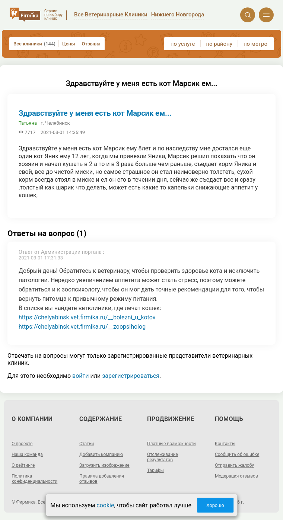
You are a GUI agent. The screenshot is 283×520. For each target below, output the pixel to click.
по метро (255, 44)
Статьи (86, 443)
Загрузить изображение (104, 465)
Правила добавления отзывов (101, 478)
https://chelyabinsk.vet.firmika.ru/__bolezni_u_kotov (87, 317)
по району (219, 44)
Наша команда (27, 454)
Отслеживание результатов (162, 457)
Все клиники (34, 44)
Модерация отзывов (236, 476)
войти (80, 375)
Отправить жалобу (234, 465)
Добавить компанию (101, 454)
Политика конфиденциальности (34, 478)
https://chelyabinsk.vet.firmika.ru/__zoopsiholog (82, 326)
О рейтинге (23, 465)
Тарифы (155, 470)
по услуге (183, 44)
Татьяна (28, 123)
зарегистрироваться (130, 375)
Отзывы (91, 44)
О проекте (22, 443)
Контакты (225, 443)
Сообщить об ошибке (237, 454)
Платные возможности (171, 443)
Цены (68, 44)
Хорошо (215, 505)
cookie (105, 505)
